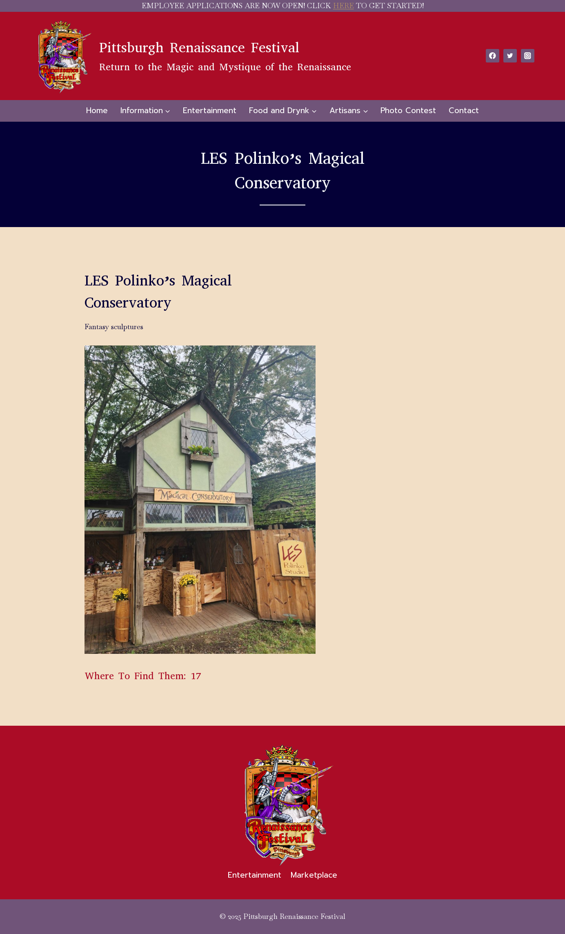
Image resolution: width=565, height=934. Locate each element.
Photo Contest (408, 110)
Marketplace (314, 875)
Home (97, 110)
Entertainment (209, 110)
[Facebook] (492, 55)
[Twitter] (510, 55)
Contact (464, 110)
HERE (343, 5)
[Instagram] (527, 55)
